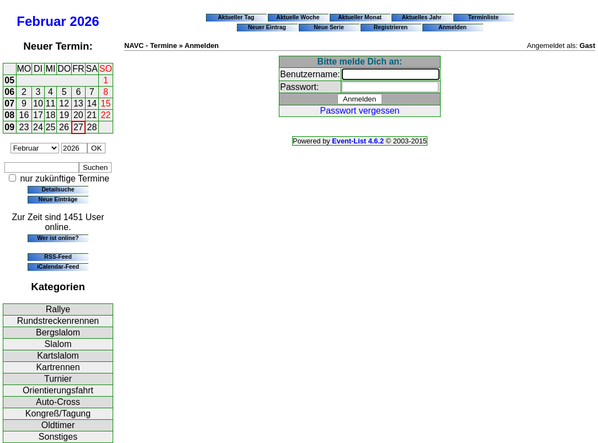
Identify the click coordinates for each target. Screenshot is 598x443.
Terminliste (483, 17)
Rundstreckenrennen (58, 320)
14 (92, 103)
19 (64, 115)
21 (92, 115)
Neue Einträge (58, 199)
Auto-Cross (58, 402)
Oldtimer (58, 425)
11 (51, 103)
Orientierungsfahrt (58, 390)
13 (78, 103)
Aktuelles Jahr (421, 17)
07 (9, 103)
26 (64, 127)
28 (92, 127)
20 (78, 115)
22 (106, 115)
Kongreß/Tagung (58, 413)
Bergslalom (58, 332)
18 (51, 115)
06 (9, 92)
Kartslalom (58, 355)
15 (106, 103)
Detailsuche (57, 189)
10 (38, 103)
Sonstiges (58, 436)
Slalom (58, 344)
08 (9, 115)
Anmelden (452, 27)
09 (9, 127)
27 (78, 127)
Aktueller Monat (360, 17)
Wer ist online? (57, 237)
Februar (41, 21)
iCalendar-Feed (58, 266)
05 (9, 80)
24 (38, 127)
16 (24, 115)
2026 (84, 21)
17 (38, 115)
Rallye (58, 309)
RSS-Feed (58, 256)
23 (24, 127)
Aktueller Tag (236, 17)
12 (64, 103)
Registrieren (391, 27)
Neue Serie (329, 27)
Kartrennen (58, 367)
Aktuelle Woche (297, 17)
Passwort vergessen (359, 110)
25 (51, 127)
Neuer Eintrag (267, 27)
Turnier (58, 378)
